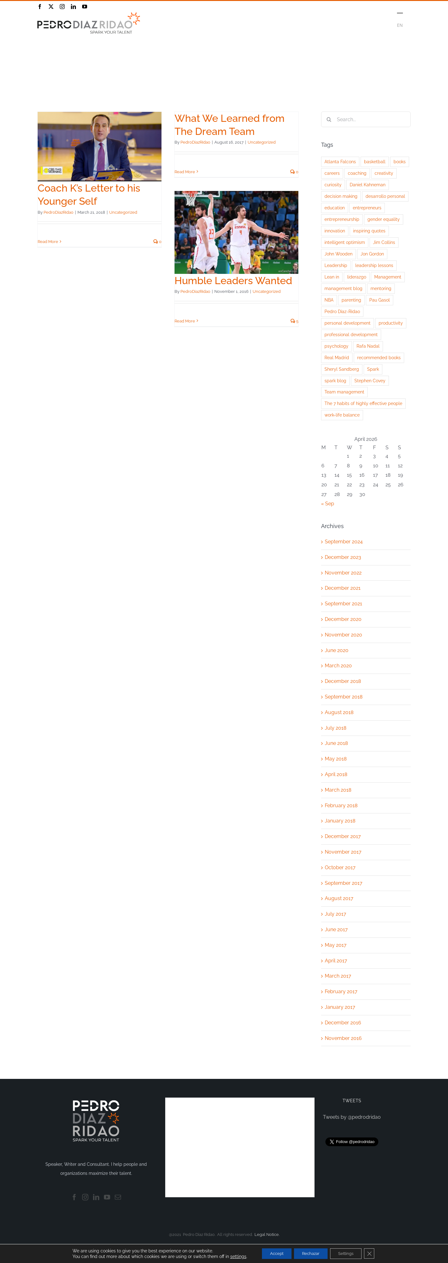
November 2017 (343, 852)
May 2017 (336, 945)
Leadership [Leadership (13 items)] (335, 265)
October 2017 (340, 867)
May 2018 (336, 759)
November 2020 (343, 635)
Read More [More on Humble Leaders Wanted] (185, 321)
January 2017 (340, 1007)
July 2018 (335, 728)
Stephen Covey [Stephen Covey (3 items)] (369, 380)
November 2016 (343, 1038)
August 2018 (339, 712)
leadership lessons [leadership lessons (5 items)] (374, 265)
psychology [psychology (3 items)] (336, 346)
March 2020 (338, 666)
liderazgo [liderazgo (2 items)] (356, 276)
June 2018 (336, 743)
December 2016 (343, 1023)
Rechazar (310, 1253)
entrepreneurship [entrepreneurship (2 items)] (341, 219)
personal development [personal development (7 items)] (347, 323)
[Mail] (118, 1197)
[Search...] (366, 119)
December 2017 (343, 836)
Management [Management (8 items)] (387, 276)
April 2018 (336, 774)
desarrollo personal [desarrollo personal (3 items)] (385, 196)
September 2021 (343, 604)
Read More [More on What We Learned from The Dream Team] (185, 171)
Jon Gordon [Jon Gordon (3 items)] (372, 253)
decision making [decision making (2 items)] (340, 196)
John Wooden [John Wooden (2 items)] (338, 253)
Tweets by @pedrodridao (352, 1117)
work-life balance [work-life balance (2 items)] (342, 414)
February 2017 (341, 991)
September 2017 (343, 883)
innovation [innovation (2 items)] (334, 230)
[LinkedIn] (96, 1197)
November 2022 (343, 573)
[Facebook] (74, 1197)
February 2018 (341, 805)
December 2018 (343, 681)
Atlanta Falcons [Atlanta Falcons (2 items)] (340, 161)
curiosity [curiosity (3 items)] (333, 184)
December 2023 (343, 557)
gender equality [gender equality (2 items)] (383, 219)
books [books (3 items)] (400, 161)
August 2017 (339, 898)
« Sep (327, 504)
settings (232, 1256)
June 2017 (336, 929)
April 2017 (336, 961)
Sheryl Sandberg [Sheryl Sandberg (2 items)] (341, 369)
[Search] (329, 119)
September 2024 (344, 542)
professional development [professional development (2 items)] (351, 334)
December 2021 (343, 588)
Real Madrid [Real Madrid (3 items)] (336, 357)
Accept (272, 1253)
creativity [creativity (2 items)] (384, 173)
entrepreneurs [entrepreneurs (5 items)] (367, 207)
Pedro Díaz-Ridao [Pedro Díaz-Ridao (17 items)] (342, 311)
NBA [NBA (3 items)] (329, 300)
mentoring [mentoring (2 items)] (381, 288)
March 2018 (338, 790)
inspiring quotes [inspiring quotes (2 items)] (369, 230)
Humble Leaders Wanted (233, 280)
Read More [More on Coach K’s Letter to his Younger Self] (48, 241)
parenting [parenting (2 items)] (351, 300)
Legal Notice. (266, 1234)
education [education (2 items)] (334, 207)
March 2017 (338, 976)
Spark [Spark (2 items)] (373, 369)
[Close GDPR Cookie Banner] (375, 1253)
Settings (349, 1253)
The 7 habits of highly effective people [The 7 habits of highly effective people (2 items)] (363, 403)
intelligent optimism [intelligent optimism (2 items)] (344, 242)
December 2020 (343, 619)
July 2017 (335, 914)
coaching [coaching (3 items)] (357, 173)
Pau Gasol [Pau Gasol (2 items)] (379, 300)
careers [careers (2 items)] (332, 173)
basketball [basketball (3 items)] (374, 161)
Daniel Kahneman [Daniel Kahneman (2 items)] (367, 184)
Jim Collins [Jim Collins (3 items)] (384, 242)
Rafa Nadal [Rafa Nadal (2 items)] (368, 346)
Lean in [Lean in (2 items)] (331, 276)
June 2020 (336, 650)
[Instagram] (85, 1197)
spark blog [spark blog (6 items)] (335, 380)
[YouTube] (107, 1197)
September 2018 (343, 697)
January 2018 (340, 821)
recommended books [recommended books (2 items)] (379, 357)
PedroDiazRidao (58, 212)
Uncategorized (123, 212)
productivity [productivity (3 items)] (391, 323)
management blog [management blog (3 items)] (343, 288)
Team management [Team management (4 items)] (344, 391)
